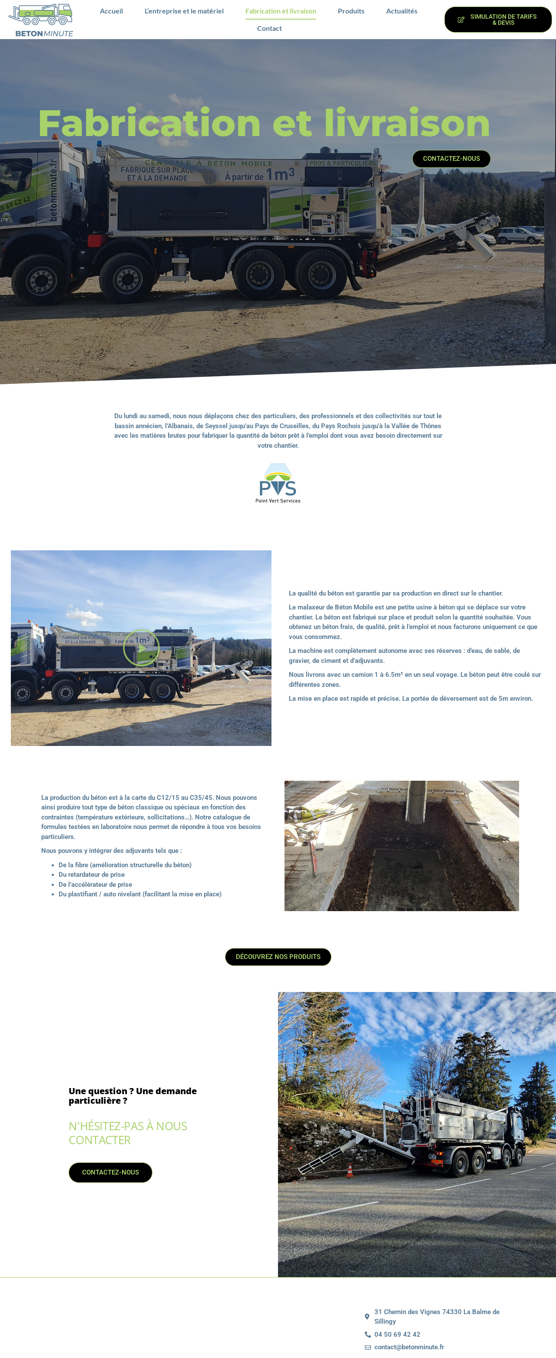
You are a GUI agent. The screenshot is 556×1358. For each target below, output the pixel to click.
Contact (269, 28)
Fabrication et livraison (280, 11)
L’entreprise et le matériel (184, 11)
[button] (141, 652)
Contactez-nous (97, 1295)
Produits (351, 11)
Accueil (111, 11)
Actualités (401, 11)
